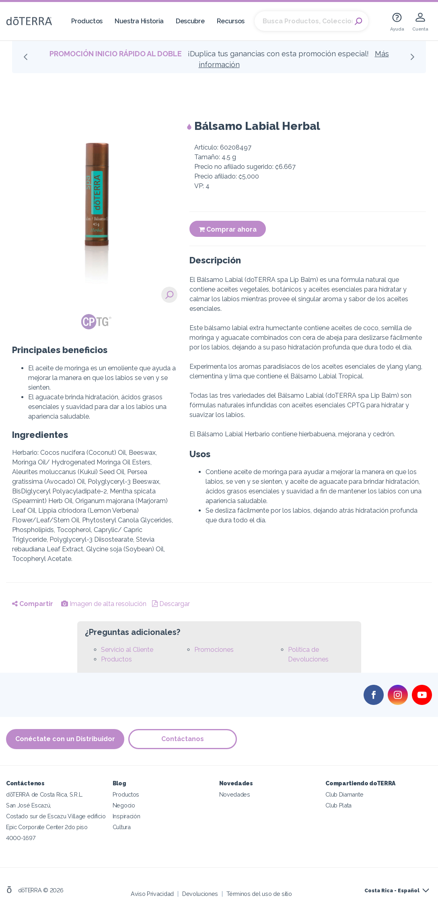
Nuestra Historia (139, 21)
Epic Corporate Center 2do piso (47, 827)
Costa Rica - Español (391, 891)
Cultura (122, 827)
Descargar (171, 604)
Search (358, 21)
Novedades (234, 794)
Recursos (231, 21)
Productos (87, 21)
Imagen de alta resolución (103, 604)
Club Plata (338, 805)
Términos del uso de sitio (259, 893)
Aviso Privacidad (152, 893)
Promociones (214, 649)
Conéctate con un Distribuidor (65, 739)
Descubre (190, 21)
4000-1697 (20, 837)
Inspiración (126, 816)
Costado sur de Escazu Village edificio (55, 816)
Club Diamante (344, 794)
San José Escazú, (28, 805)
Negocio (124, 805)
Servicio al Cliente (127, 649)
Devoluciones (200, 893)
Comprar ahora (228, 229)
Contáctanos (182, 739)
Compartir (32, 604)
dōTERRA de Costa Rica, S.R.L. (44, 794)
